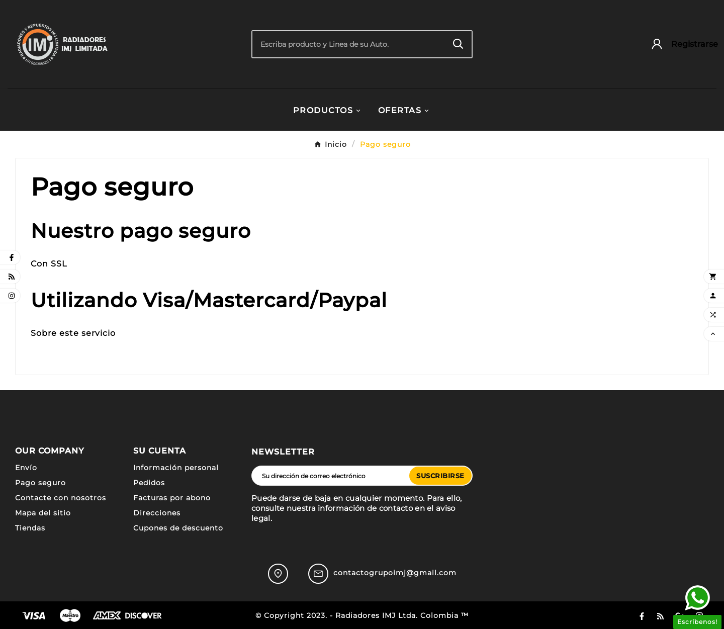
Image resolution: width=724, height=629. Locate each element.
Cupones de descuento (178, 527)
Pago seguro (40, 482)
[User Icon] (679, 44)
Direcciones (156, 512)
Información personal (176, 467)
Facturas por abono (172, 497)
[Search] (458, 44)
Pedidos (149, 482)
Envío (26, 467)
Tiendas (30, 527)
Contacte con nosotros (60, 497)
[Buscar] (348, 44)
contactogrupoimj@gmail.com (395, 572)
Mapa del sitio (43, 512)
